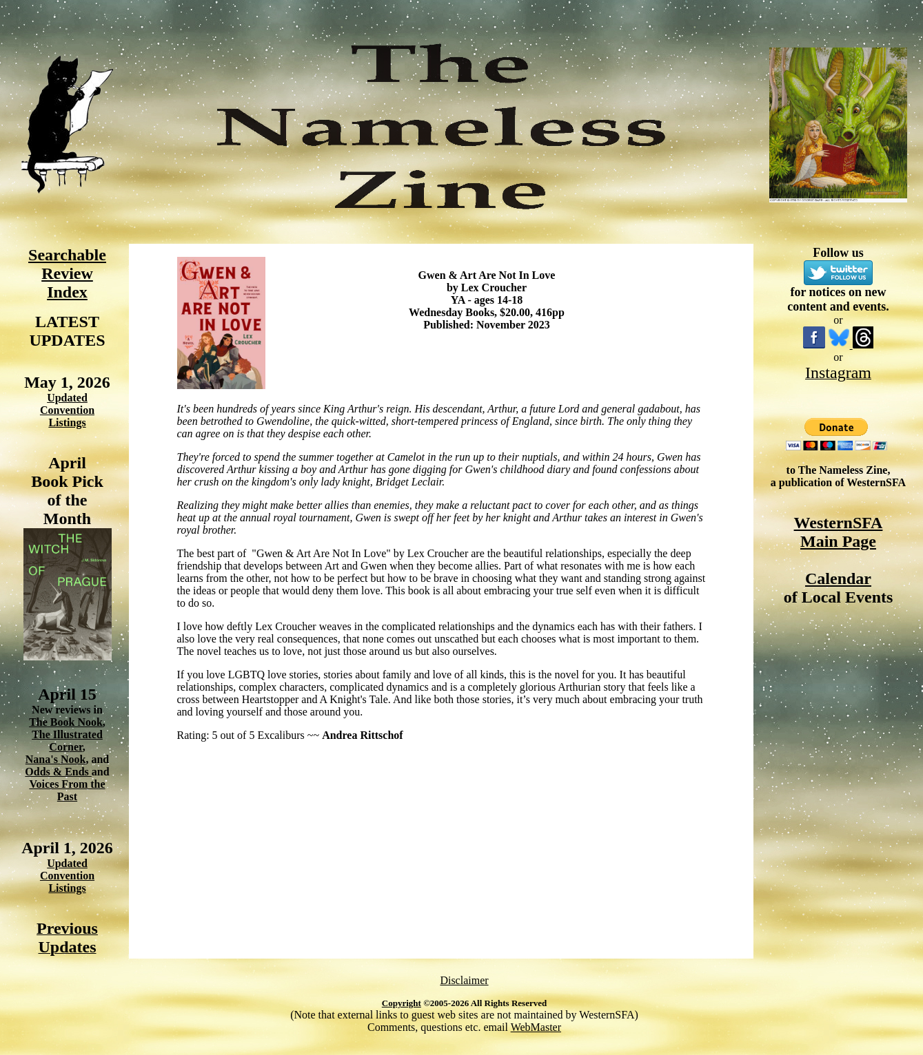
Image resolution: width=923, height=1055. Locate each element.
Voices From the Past (67, 790)
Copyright (401, 1003)
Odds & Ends (58, 771)
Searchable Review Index (67, 273)
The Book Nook (66, 722)
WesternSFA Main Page (838, 532)
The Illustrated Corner (67, 741)
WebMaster (536, 1027)
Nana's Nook (56, 759)
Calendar (838, 578)
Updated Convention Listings (67, 410)
